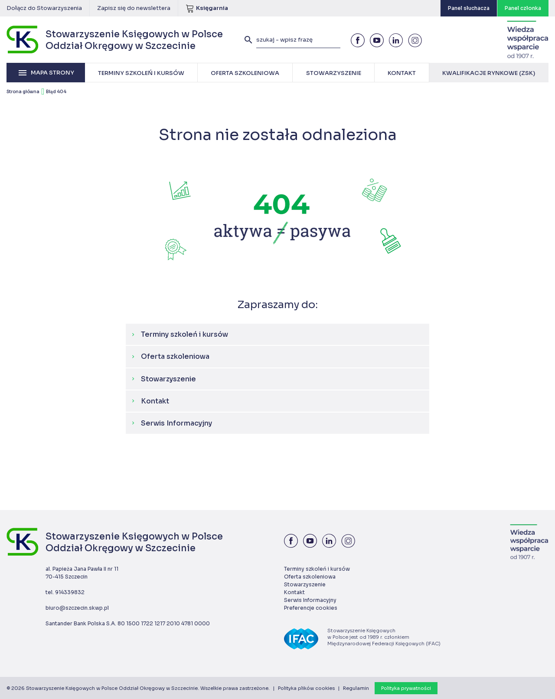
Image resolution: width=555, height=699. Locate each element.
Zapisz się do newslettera (133, 8)
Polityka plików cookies (306, 688)
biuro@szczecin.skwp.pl (77, 608)
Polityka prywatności (406, 688)
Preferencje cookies (310, 608)
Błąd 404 (56, 91)
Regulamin (356, 688)
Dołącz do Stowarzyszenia (44, 8)
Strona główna (23, 91)
